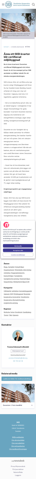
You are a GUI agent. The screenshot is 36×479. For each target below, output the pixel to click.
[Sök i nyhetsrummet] (33, 4)
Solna (12, 312)
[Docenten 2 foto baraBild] (18, 393)
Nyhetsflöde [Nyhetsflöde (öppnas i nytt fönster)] (18, 472)
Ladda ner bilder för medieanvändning (17, 379)
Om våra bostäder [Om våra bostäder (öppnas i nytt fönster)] (18, 440)
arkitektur (15, 291)
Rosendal (27, 294)
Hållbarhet (7, 291)
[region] (18, 239)
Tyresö (6, 315)
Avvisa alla (18, 246)
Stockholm (18, 312)
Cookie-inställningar (18, 255)
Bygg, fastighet (9, 267)
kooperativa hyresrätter (12, 297)
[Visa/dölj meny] (3, 4)
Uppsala (7, 294)
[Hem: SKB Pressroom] (17, 4)
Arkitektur (7, 273)
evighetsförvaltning (11, 303)
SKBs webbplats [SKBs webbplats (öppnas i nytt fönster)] (18, 437)
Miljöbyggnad (18, 294)
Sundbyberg (27, 312)
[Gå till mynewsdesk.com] (18, 461)
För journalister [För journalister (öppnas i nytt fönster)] (18, 469)
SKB (11, 294)
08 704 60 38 (18, 361)
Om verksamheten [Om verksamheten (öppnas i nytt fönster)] (18, 446)
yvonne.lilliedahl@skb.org (18, 358)
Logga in (18, 475)
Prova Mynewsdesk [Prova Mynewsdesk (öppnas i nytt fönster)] (18, 466)
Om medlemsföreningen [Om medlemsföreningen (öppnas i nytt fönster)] (18, 449)
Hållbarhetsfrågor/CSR (21, 282)
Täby (10, 315)
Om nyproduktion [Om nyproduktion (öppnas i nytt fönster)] (18, 443)
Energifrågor (19, 267)
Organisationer (9, 270)
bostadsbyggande (25, 291)
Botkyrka (7, 312)
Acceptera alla (18, 250)
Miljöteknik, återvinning (23, 270)
